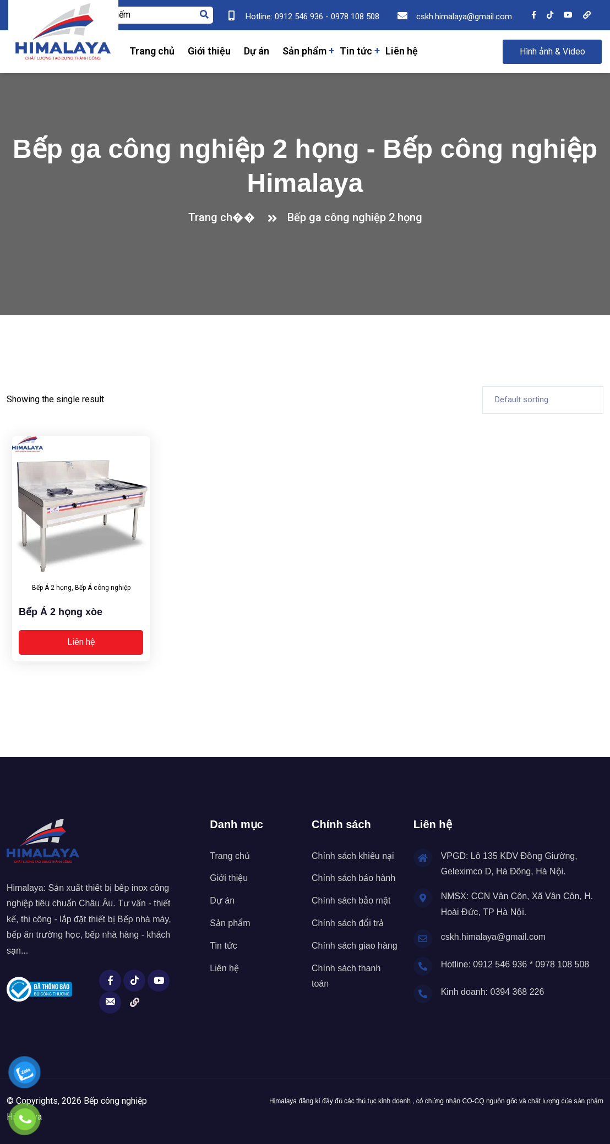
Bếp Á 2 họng (52, 588)
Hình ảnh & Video (552, 51)
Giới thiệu (209, 51)
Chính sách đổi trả (348, 923)
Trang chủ (152, 51)
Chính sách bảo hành (353, 878)
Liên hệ (401, 51)
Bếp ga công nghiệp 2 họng (354, 217)
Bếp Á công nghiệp (102, 588)
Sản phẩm (304, 51)
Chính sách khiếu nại (353, 856)
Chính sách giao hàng (354, 945)
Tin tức (356, 51)
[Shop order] (542, 400)
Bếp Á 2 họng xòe (60, 611)
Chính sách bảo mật (351, 900)
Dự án (256, 51)
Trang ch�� (224, 217)
